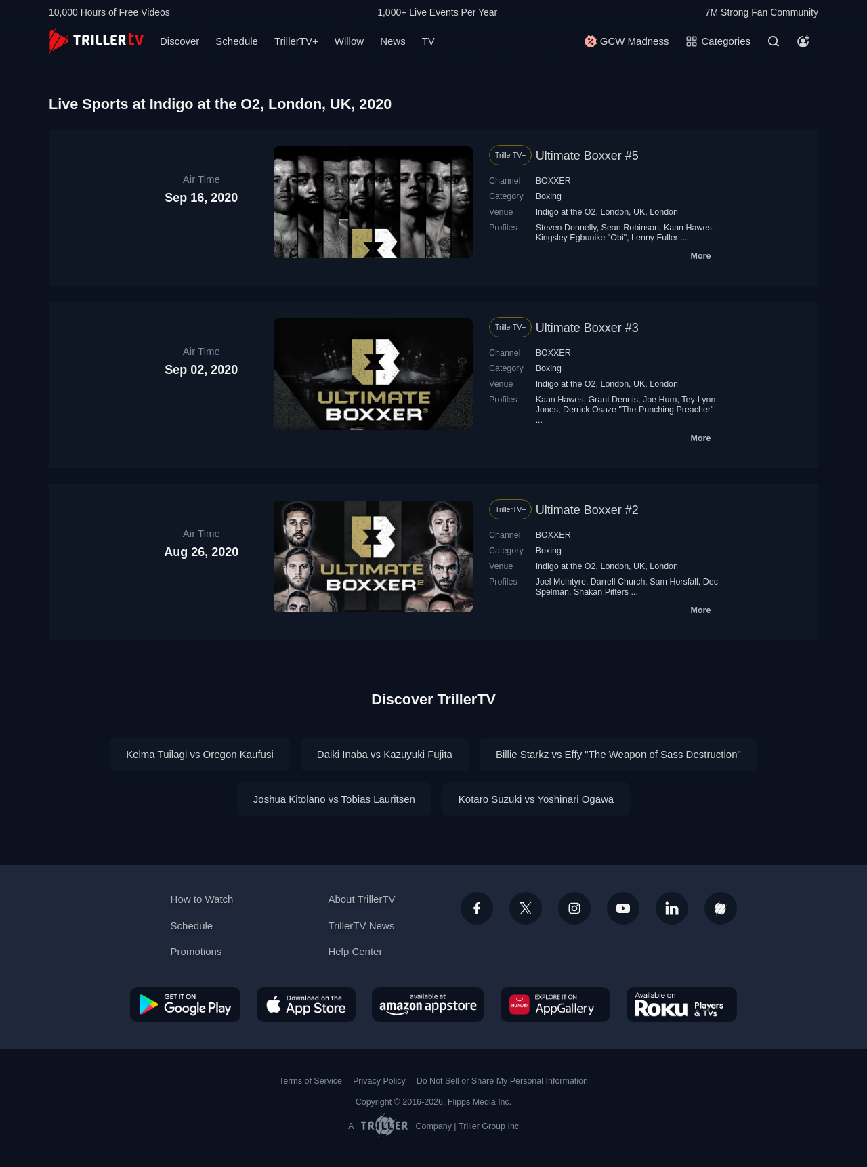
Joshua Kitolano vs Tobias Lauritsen (334, 799)
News (393, 41)
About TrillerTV (361, 899)
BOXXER (553, 181)
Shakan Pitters (601, 592)
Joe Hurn (660, 399)
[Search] (773, 41)
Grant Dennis (613, 399)
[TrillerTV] (96, 41)
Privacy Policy (379, 1081)
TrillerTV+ (296, 41)
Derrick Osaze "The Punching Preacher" (638, 410)
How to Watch (202, 899)
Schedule (236, 41)
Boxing (549, 196)
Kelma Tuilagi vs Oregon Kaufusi (200, 754)
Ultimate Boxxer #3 (587, 328)
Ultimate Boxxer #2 (587, 510)
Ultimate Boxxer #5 (587, 156)
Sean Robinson (630, 227)
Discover (179, 41)
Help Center (355, 951)
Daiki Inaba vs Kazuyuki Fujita (384, 754)
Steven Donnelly (566, 227)
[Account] (803, 41)
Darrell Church (618, 582)
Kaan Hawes (688, 227)
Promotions (196, 951)
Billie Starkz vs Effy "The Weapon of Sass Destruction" (618, 754)
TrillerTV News (361, 925)
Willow (349, 41)
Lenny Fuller (654, 237)
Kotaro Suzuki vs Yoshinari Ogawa (536, 799)
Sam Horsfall (674, 582)
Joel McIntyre (561, 582)
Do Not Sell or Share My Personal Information (502, 1081)
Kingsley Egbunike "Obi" (581, 237)
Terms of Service (310, 1081)
